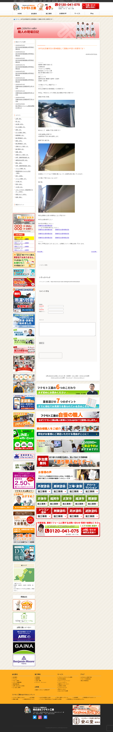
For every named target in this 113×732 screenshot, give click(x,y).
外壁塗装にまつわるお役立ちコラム (75, 699)
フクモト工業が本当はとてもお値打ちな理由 (50, 699)
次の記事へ (94, 251)
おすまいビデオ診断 (84, 375)
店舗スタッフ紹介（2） (22, 146)
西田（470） (19, 141)
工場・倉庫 (38, 680)
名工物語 (32, 697)
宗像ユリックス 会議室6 (21, 239)
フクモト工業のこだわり (19, 697)
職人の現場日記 (85, 680)
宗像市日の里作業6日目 (45, 229)
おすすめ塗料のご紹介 (45, 697)
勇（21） (18, 121)
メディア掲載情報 (17, 682)
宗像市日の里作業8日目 (45, 225)
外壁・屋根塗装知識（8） (23, 157)
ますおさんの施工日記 (86, 677)
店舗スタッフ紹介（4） (22, 154)
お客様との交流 (62, 685)
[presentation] (50, 355)
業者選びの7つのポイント (90, 697)
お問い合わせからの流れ (19, 685)
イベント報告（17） (21, 178)
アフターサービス (62, 687)
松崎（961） (19, 197)
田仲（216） (19, 184)
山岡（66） (19, 118)
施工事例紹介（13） (21, 138)
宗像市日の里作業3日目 (62, 233)
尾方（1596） (19, 176)
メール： (41, 308)
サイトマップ (69, 377)
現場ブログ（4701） (21, 194)
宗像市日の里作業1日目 (62, 237)
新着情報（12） (20, 135)
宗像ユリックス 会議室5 (21, 243)
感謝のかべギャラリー (63, 684)
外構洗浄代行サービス (29, 699)
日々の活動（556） (21, 132)
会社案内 (68, 375)
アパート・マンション (41, 682)
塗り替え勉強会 (62, 679)
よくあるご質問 (16, 687)
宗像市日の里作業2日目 (45, 237)
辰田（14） (19, 129)
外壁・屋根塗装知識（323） (23, 165)
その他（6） (19, 181)
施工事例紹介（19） (21, 143)
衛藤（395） (19, 152)
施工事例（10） (20, 149)
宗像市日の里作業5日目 (62, 229)
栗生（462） (19, 163)
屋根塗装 (38, 679)
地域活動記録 (16, 684)
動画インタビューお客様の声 (42, 689)
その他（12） (19, 187)
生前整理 (76, 697)
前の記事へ (40, 251)
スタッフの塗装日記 (86, 679)
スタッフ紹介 (75, 375)
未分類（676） (20, 124)
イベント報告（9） (21, 168)
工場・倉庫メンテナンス (62, 697)
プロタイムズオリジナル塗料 (58, 377)
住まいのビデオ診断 (63, 691)
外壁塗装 (38, 677)
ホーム (17, 19)
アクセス (15, 679)
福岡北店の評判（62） (22, 160)
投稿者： (41, 305)
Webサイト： (42, 311)
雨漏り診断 (15, 699)
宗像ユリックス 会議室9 (21, 250)
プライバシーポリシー (79, 377)
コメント (41, 319)
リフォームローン (62, 682)
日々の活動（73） (21, 127)
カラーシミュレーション (64, 680)
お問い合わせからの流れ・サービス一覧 (55, 375)
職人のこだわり (62, 689)
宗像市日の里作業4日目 (45, 233)
